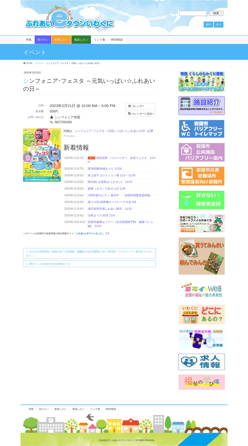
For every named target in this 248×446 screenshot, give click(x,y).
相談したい (78, 409)
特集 (31, 409)
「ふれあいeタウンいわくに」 (89, 233)
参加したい (60, 409)
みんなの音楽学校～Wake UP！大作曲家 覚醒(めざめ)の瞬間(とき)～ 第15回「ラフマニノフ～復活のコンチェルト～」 (89, 253)
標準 (208, 24)
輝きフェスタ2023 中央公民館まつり (49, 263)
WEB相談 (111, 409)
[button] (141, 113)
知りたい (44, 409)
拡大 (218, 24)
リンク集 (95, 409)
